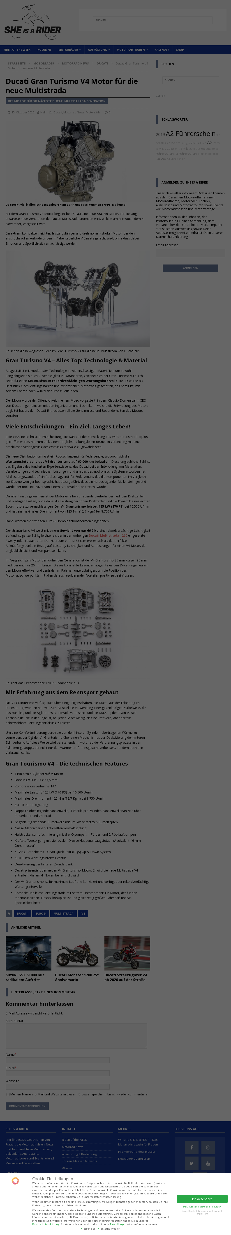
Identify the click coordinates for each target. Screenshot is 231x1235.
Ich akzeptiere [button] (202, 1199)
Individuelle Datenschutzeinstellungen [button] (202, 1206)
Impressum (202, 1213)
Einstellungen (118, 1224)
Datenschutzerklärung (45, 1224)
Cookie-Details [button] (189, 1211)
